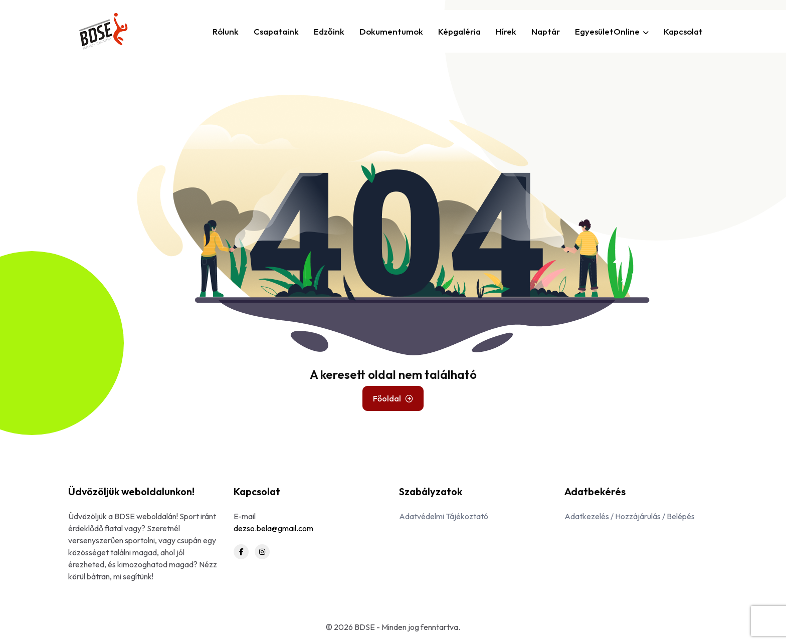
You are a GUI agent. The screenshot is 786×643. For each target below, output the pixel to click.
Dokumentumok (391, 31)
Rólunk (226, 31)
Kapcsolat (683, 31)
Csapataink (276, 31)
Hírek (506, 31)
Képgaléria (459, 31)
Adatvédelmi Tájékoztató (443, 516)
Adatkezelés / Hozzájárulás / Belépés (629, 516)
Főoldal (393, 398)
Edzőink (329, 31)
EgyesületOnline (612, 31)
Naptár (545, 31)
